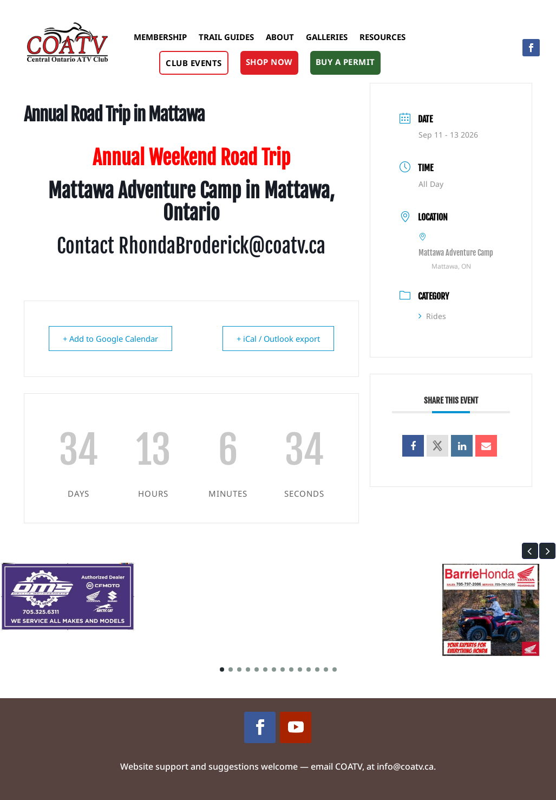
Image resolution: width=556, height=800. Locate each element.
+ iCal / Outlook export (275, 338)
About (280, 36)
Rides (432, 316)
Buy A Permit (345, 61)
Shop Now (269, 61)
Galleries (327, 36)
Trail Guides (226, 36)
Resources (382, 36)
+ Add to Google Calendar (112, 338)
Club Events (194, 62)
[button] (530, 551)
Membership (160, 36)
